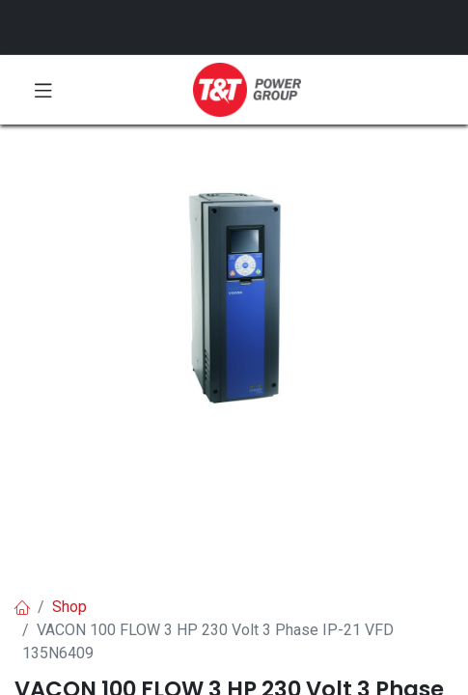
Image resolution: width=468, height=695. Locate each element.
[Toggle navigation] (43, 89)
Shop (69, 607)
